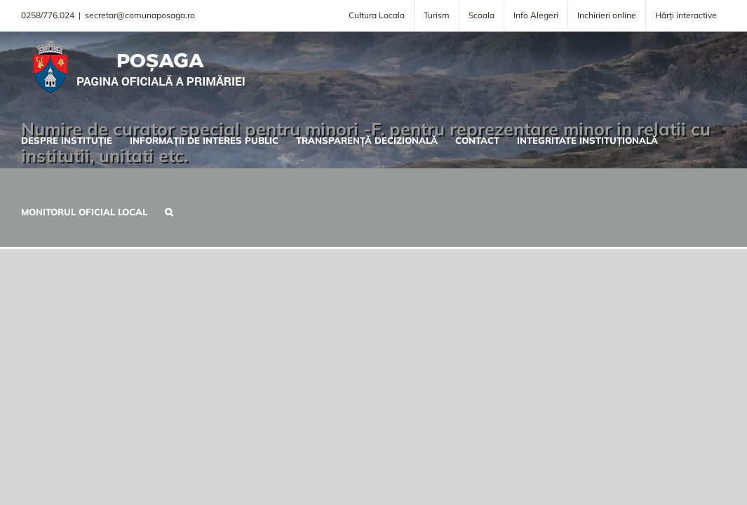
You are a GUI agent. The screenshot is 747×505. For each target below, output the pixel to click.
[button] (160, 210)
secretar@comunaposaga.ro (140, 15)
